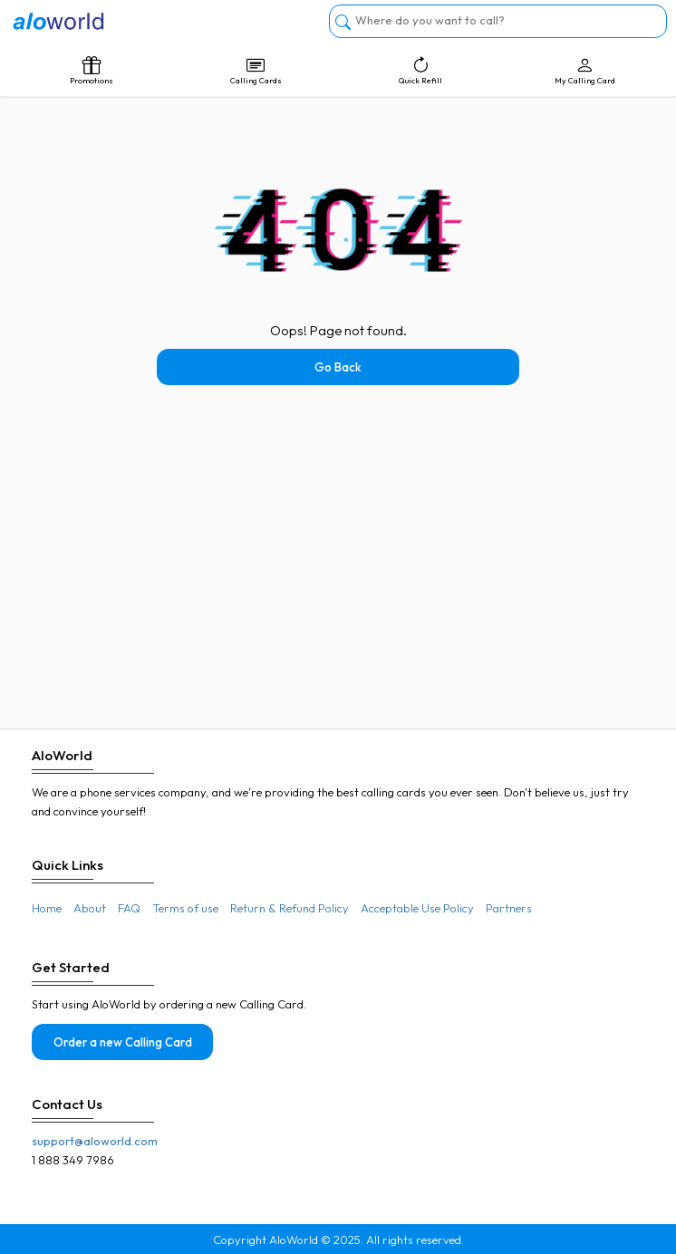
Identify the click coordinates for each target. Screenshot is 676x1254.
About (89, 908)
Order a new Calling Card (122, 1042)
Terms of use (185, 908)
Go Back (338, 367)
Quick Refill (420, 70)
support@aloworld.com (95, 1140)
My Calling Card (585, 70)
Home (47, 908)
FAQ (129, 908)
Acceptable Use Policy (417, 908)
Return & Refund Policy (289, 908)
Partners (509, 908)
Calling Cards (256, 70)
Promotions (91, 70)
